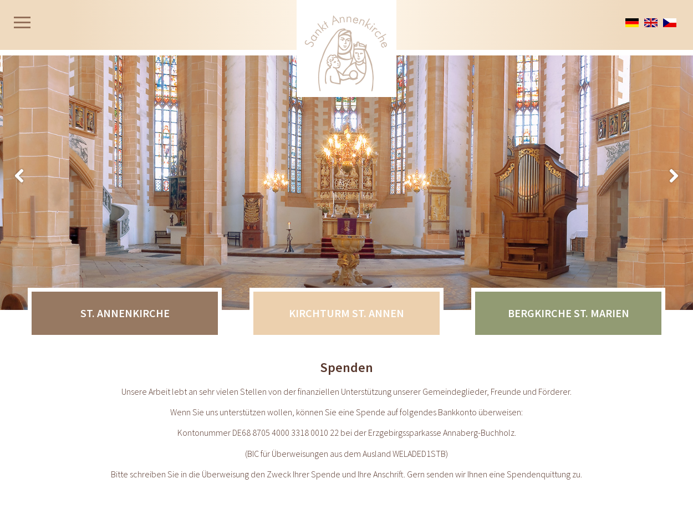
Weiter (19, 176)
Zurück (674, 176)
